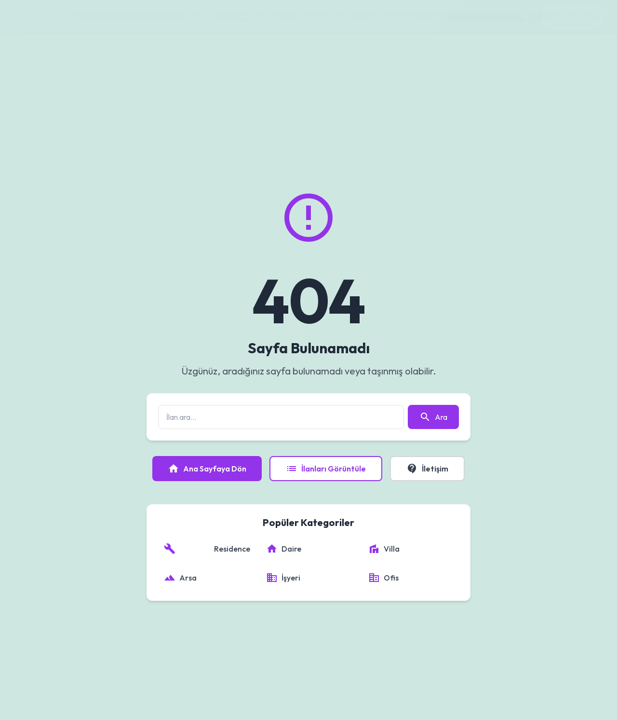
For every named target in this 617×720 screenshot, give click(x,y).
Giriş (572, 16)
